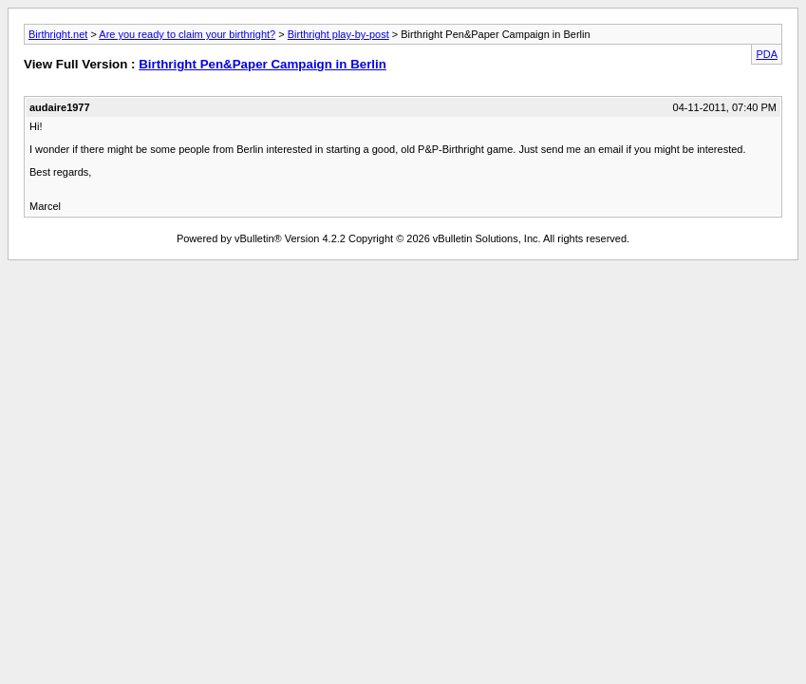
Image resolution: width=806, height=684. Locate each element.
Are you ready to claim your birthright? (187, 34)
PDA (767, 54)
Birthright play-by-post (338, 34)
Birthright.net (57, 34)
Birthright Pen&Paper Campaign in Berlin (262, 64)
